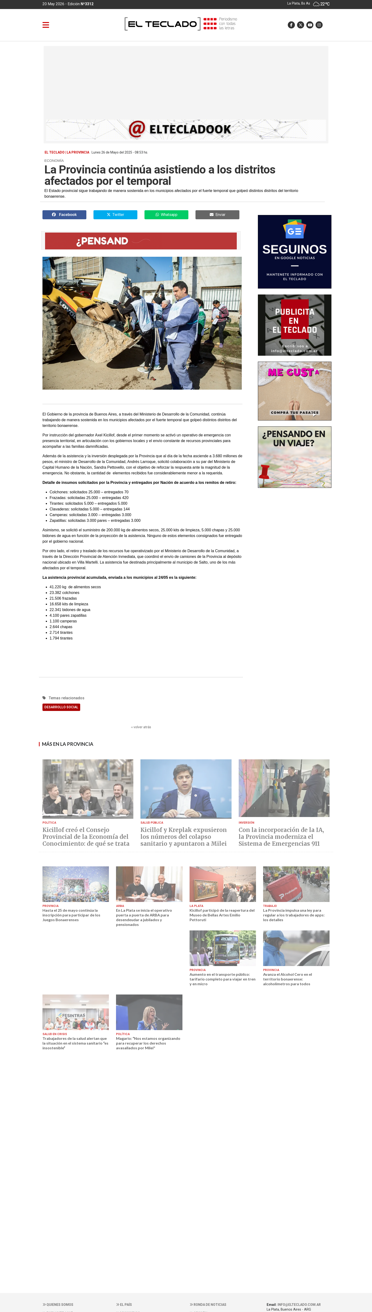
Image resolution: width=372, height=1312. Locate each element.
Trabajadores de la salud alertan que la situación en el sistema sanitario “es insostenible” (75, 1043)
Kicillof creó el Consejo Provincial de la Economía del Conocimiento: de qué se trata (86, 837)
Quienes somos (57, 1305)
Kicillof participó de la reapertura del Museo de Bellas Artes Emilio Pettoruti (222, 915)
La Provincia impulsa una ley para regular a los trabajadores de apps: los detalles (294, 915)
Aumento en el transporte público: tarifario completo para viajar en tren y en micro (223, 979)
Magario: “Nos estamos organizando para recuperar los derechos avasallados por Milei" (148, 1043)
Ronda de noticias (208, 1305)
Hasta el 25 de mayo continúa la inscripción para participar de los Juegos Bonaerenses (71, 915)
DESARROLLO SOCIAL (61, 707)
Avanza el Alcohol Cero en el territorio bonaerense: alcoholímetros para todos (287, 979)
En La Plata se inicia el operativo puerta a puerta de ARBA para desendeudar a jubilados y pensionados (144, 917)
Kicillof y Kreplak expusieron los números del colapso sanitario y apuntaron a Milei (183, 837)
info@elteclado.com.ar (299, 1305)
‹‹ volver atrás (141, 727)
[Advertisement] (186, 84)
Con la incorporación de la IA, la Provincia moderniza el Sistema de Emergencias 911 (281, 837)
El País (124, 1305)
